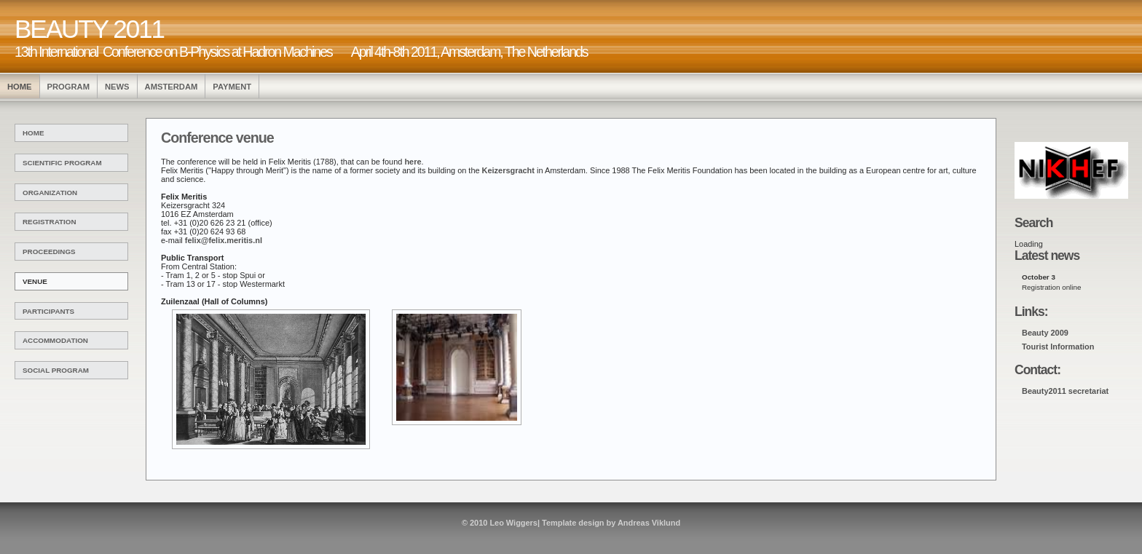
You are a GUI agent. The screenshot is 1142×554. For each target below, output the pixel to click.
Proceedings (49, 252)
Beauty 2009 (1045, 332)
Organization (50, 193)
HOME (19, 86)
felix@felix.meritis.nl (223, 240)
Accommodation (55, 340)
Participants (48, 311)
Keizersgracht (508, 170)
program (68, 86)
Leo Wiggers (513, 522)
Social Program (56, 370)
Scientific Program (62, 163)
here (412, 161)
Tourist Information (1058, 346)
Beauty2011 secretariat (1065, 391)
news (117, 86)
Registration (49, 222)
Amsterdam (171, 86)
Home (33, 133)
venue (35, 281)
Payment (232, 86)
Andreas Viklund (649, 522)
